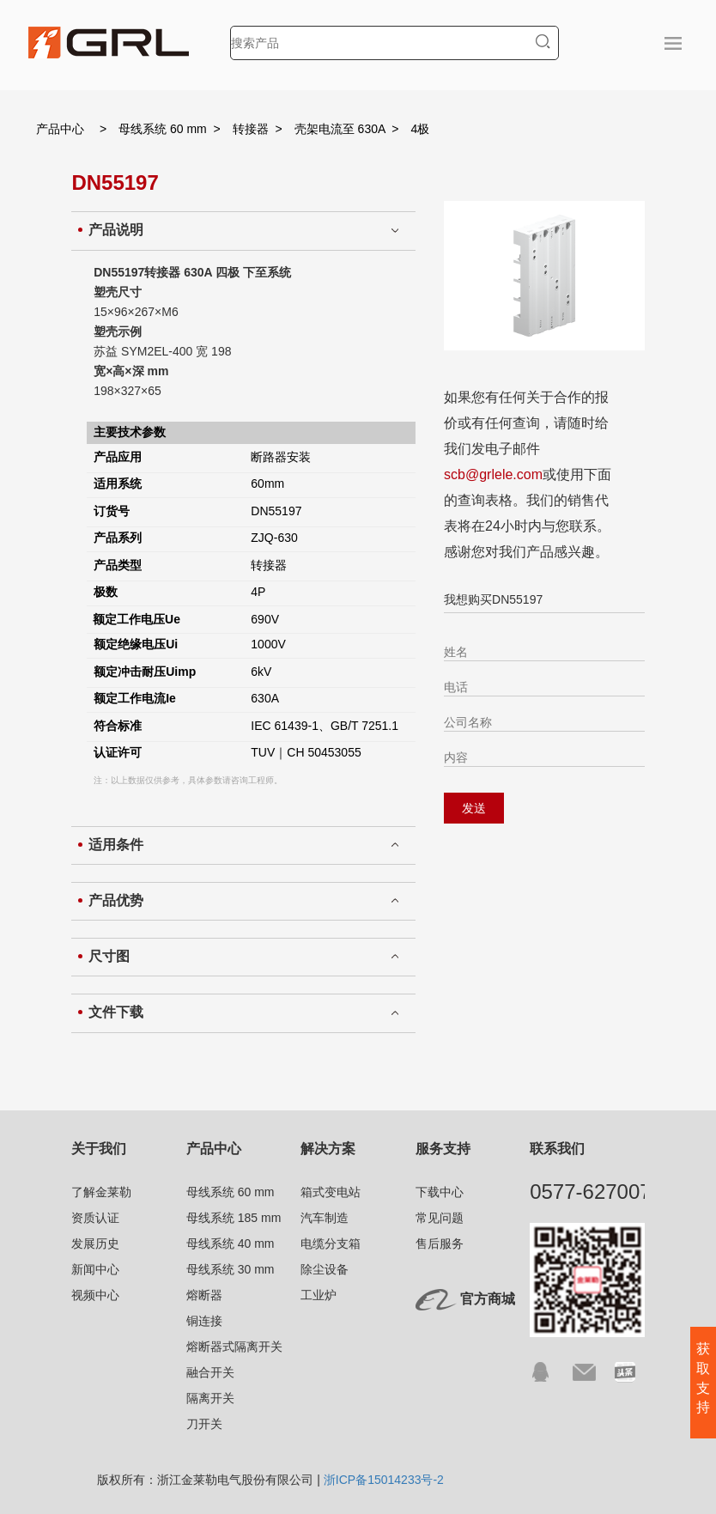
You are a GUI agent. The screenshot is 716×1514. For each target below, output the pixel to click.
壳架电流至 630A (339, 129)
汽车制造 (324, 1218)
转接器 (251, 129)
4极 (420, 129)
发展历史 (95, 1243)
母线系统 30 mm (230, 1269)
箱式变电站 (330, 1192)
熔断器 (204, 1295)
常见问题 (440, 1218)
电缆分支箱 (330, 1243)
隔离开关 (210, 1398)
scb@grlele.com (493, 474)
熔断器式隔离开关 (234, 1346)
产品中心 (60, 129)
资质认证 (95, 1218)
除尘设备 (324, 1269)
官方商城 (487, 1299)
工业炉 (318, 1295)
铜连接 (204, 1321)
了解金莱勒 (101, 1192)
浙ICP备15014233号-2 (384, 1480)
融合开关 (210, 1372)
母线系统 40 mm (230, 1243)
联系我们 (557, 1148)
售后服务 (440, 1243)
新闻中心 (95, 1269)
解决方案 (327, 1148)
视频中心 (95, 1295)
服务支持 (443, 1148)
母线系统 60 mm (162, 129)
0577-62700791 (602, 1191)
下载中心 (440, 1192)
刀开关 (204, 1424)
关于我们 (98, 1148)
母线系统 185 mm (233, 1218)
